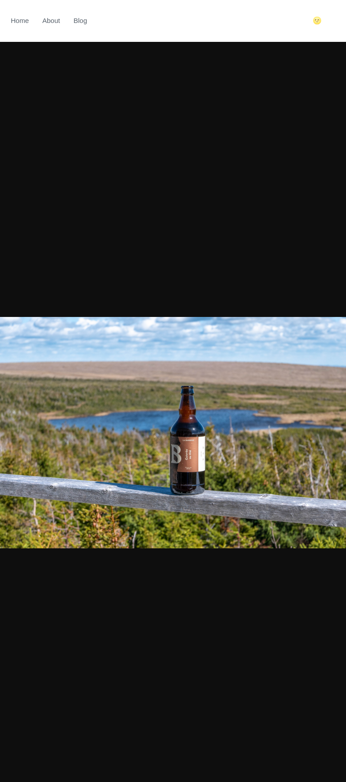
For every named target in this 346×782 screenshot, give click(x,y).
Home (20, 20)
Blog (80, 20)
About (51, 20)
